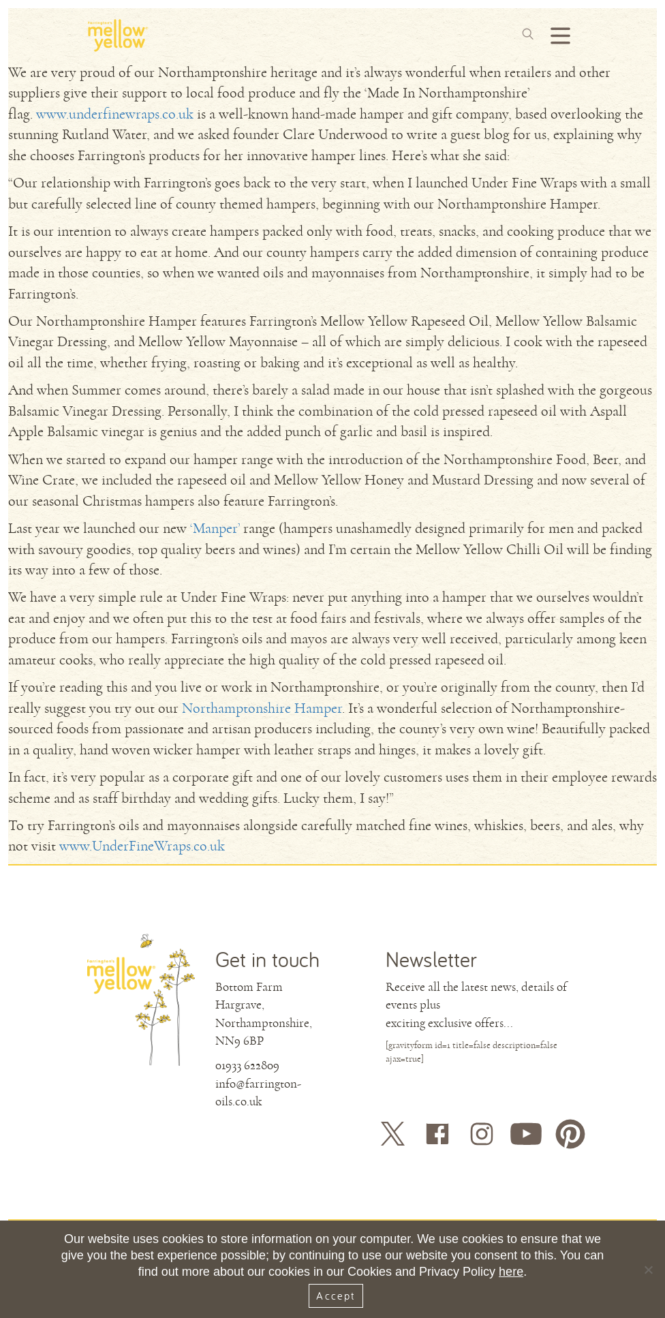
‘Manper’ (215, 528)
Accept (335, 1295)
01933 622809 (247, 1065)
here (511, 1271)
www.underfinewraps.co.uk (115, 114)
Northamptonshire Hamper (262, 708)
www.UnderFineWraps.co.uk (142, 846)
